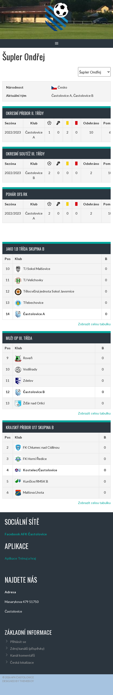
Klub (18, 259)
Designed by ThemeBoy (18, 681)
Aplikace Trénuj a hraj (20, 558)
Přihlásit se (18, 642)
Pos (8, 259)
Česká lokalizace (22, 662)
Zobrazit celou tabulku (94, 324)
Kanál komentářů (22, 655)
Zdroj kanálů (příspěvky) (27, 648)
